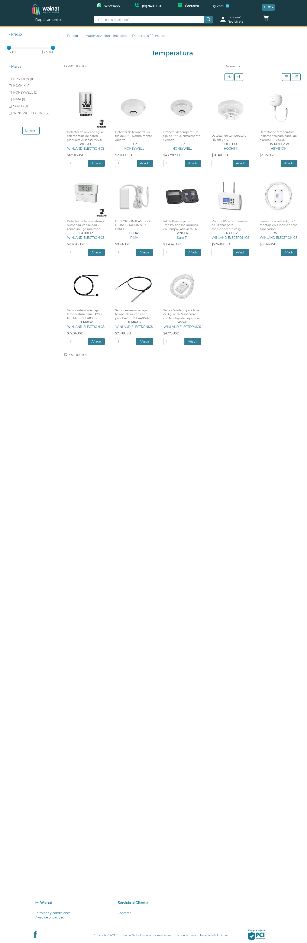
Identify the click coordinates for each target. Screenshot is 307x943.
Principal (73, 36)
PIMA (134, 238)
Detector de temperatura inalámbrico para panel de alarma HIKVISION (278, 136)
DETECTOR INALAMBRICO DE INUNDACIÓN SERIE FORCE (133, 225)
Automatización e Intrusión (106, 36)
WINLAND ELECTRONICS (86, 148)
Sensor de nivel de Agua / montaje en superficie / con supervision (279, 225)
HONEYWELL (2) (23, 92)
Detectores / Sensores (148, 36)
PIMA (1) (17, 99)
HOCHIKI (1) (19, 86)
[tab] (71, 903)
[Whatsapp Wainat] (108, 5)
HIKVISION (279, 148)
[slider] (9, 48)
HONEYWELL (134, 148)
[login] (239, 20)
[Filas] (296, 77)
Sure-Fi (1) (18, 106)
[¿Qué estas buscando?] (149, 19)
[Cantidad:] (77, 163)
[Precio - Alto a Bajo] (228, 77)
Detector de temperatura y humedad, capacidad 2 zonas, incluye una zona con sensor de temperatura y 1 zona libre (85, 229)
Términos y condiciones (52, 913)
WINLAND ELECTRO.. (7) (29, 113)
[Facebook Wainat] (227, 6)
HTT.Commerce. (120, 935)
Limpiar (31, 130)
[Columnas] (286, 77)
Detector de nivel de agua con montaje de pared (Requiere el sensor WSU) (85, 136)
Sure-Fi (182, 238)
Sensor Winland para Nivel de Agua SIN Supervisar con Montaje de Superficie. (181, 314)
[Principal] (45, 6)
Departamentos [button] (49, 20)
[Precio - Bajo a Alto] (238, 77)
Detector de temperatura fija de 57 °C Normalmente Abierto (133, 136)
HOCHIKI (230, 148)
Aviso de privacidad (49, 917)
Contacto (125, 913)
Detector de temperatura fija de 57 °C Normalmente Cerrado (181, 136)
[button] (266, 19)
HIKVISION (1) (21, 79)
